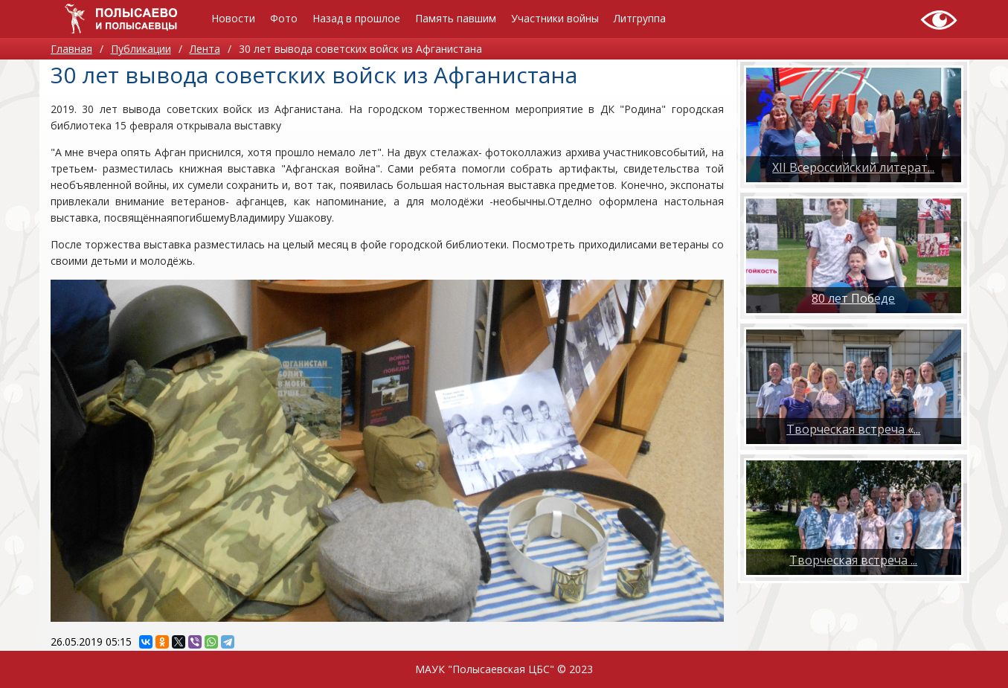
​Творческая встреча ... (853, 560)
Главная (71, 49)
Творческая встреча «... (853, 429)
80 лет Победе (853, 298)
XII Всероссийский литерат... (853, 167)
